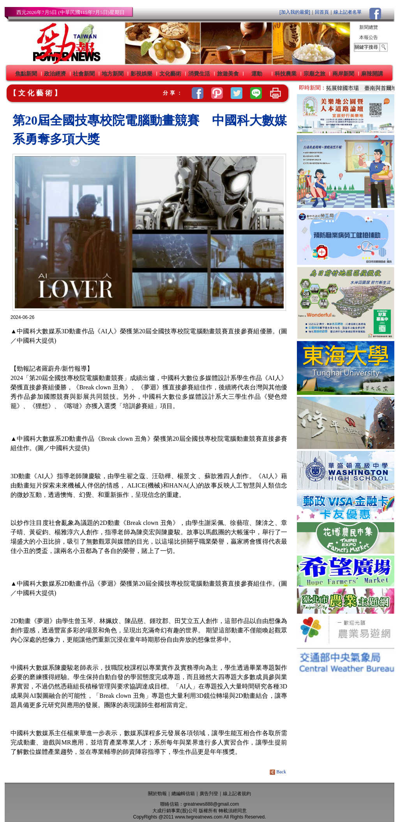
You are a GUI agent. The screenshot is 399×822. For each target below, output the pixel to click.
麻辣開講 (372, 73)
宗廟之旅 (314, 73)
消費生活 (199, 73)
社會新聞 (84, 73)
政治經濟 (55, 73)
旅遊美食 (228, 73)
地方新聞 (113, 73)
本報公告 (368, 37)
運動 (256, 73)
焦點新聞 (26, 73)
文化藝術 (170, 73)
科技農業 (286, 73)
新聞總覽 (368, 27)
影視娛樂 (141, 73)
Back (278, 771)
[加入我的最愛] (294, 12)
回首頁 (322, 12)
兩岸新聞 (343, 73)
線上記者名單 (348, 12)
